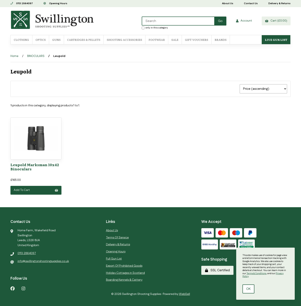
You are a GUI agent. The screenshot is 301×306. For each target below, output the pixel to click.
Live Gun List (276, 40)
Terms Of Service (117, 237)
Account (244, 21)
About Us (227, 3)
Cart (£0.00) (276, 21)
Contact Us (251, 3)
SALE (175, 40)
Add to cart (36, 190)
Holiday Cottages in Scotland (125, 273)
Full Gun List (114, 259)
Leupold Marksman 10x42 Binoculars (34, 166)
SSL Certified (217, 270)
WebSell (184, 294)
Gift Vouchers (196, 40)
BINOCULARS (36, 56)
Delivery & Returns (279, 3)
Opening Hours (55, 3)
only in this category (155, 27)
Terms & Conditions (256, 273)
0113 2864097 (21, 3)
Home (14, 56)
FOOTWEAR (157, 40)
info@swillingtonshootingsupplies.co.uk (43, 261)
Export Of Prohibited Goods (124, 266)
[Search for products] (178, 21)
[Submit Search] (220, 21)
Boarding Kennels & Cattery (124, 280)
